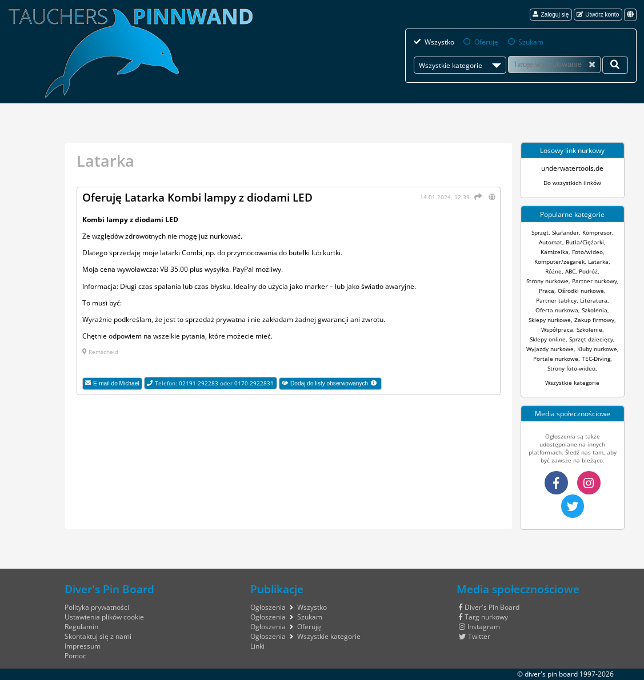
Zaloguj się (551, 14)
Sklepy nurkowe (550, 320)
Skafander (565, 232)
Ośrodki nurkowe (581, 291)
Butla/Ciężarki (585, 242)
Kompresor (597, 232)
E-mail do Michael (112, 383)
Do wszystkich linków (572, 183)
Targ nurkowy (483, 617)
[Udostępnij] (476, 196)
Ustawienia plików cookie (104, 617)
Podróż (588, 271)
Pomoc (75, 656)
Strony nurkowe (547, 281)
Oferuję (486, 42)
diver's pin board (551, 674)
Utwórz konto (598, 14)
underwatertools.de (572, 168)
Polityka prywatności (97, 607)
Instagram (479, 626)
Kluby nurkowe (597, 349)
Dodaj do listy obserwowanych (332, 385)
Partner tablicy (556, 300)
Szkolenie (589, 329)
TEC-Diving (596, 359)
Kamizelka (555, 252)
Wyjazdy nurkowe (550, 349)
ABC (570, 271)
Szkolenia (594, 310)
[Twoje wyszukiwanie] (615, 65)
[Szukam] (554, 64)
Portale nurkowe (555, 359)
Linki (257, 646)
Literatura (593, 300)
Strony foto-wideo (571, 368)
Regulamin (81, 626)
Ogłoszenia (268, 607)
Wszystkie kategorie (572, 383)
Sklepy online (548, 339)
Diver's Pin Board (489, 607)
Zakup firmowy (594, 320)
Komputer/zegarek (559, 261)
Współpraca (557, 329)
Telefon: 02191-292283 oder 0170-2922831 (210, 383)
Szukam (530, 42)
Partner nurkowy (594, 281)
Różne (553, 271)
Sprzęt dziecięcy (591, 339)
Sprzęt (540, 232)
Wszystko (439, 42)
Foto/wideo (587, 252)
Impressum (83, 646)
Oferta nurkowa (556, 310)
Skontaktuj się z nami (98, 636)
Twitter (474, 636)
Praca (546, 291)
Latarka (598, 261)
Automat (550, 242)
